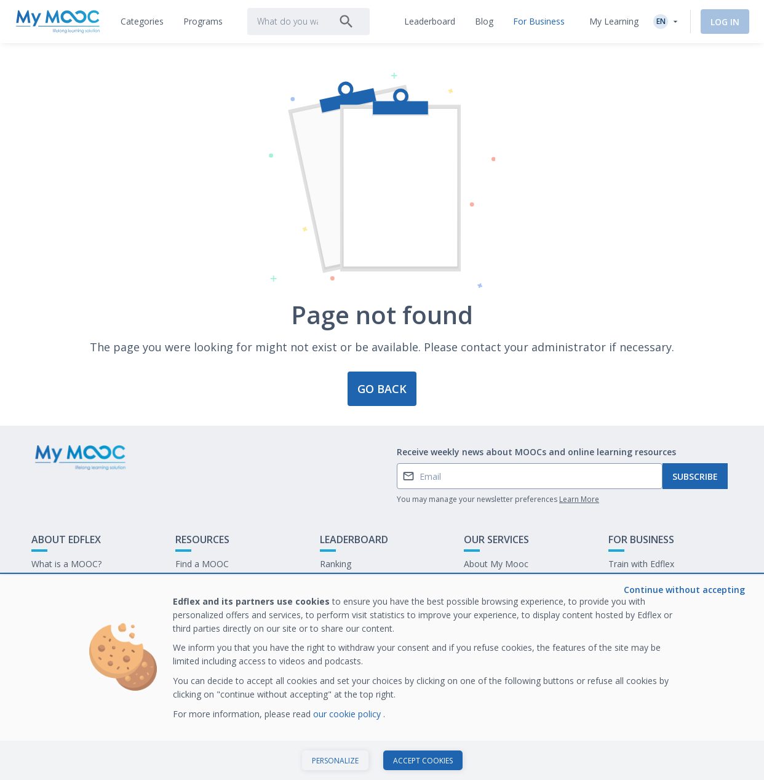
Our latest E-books (645, 583)
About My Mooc (496, 564)
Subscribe (695, 476)
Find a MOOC (202, 564)
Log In (724, 22)
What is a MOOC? (66, 564)
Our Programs (203, 583)
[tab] (142, 21)
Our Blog (193, 602)
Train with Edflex (641, 564)
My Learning (614, 21)
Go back (382, 388)
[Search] (346, 22)
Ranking (335, 564)
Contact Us (53, 583)
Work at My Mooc (644, 602)
